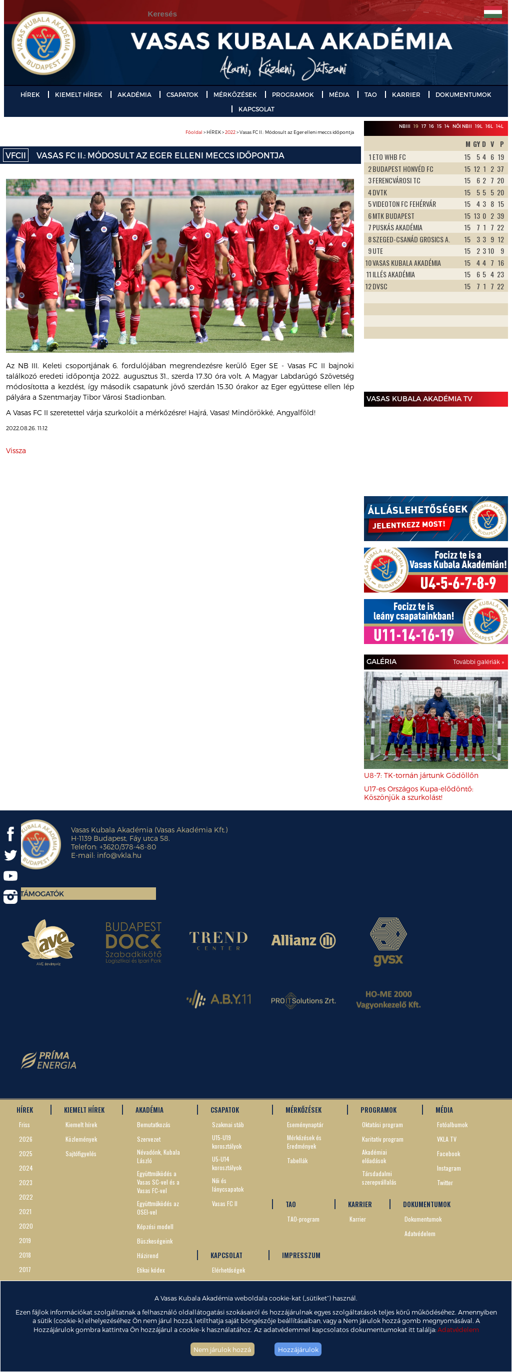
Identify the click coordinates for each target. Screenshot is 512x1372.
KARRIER (406, 94)
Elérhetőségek (228, 1270)
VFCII (16, 155)
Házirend (147, 1255)
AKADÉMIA (135, 94)
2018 (25, 1255)
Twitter (445, 1182)
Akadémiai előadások (374, 1156)
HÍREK (30, 94)
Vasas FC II (225, 1203)
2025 (25, 1153)
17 (424, 126)
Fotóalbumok (452, 1124)
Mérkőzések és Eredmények (304, 1141)
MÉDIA (339, 94)
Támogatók (42, 893)
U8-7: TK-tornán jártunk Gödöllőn (421, 775)
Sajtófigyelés (81, 1153)
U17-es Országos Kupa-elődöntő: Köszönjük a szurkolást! (419, 792)
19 (416, 126)
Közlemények (81, 1139)
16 (431, 126)
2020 (26, 1226)
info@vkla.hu (119, 855)
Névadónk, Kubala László (158, 1156)
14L (500, 126)
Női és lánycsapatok (228, 1184)
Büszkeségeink (154, 1241)
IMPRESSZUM (301, 1255)
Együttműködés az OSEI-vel (158, 1207)
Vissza (16, 450)
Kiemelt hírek (81, 1124)
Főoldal (194, 132)
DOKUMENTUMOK (464, 94)
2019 (25, 1240)
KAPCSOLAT (256, 108)
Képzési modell (155, 1226)
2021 (25, 1211)
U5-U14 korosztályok (227, 1163)
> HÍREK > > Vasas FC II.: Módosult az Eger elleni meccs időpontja (270, 132)
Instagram (449, 1168)
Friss (24, 1124)
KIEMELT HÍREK (78, 94)
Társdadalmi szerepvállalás (379, 1177)
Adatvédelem (458, 1329)
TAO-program (303, 1219)
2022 (230, 132)
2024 (26, 1168)
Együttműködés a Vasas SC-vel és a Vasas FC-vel (158, 1182)
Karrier (358, 1219)
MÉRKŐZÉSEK (235, 94)
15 (439, 126)
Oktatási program (382, 1124)
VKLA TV (446, 1139)
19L (478, 126)
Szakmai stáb (228, 1124)
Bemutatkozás (153, 1124)
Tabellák (297, 1160)
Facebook (448, 1153)
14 (447, 126)
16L (489, 126)
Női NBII (462, 126)
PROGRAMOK (293, 94)
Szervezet (148, 1139)
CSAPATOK (182, 94)
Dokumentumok (423, 1219)
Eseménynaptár (305, 1124)
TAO (370, 94)
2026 (25, 1139)
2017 (25, 1269)
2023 (25, 1182)
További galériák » (478, 661)
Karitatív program (383, 1139)
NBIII (404, 126)
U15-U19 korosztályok (227, 1141)
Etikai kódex (151, 1270)
